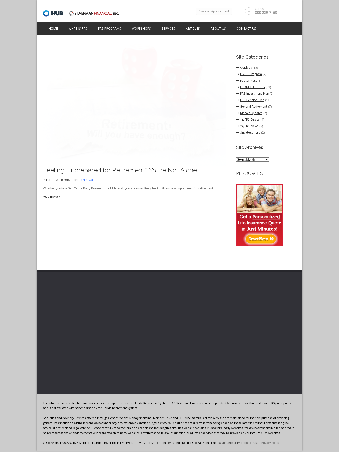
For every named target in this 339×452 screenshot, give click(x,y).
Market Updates (249, 113)
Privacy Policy (270, 443)
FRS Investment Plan (252, 93)
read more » (51, 196)
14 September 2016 (57, 180)
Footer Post (246, 80)
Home (53, 28)
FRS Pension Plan (250, 100)
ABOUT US (218, 28)
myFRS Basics (248, 119)
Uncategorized (248, 132)
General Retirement (251, 106)
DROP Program (249, 74)
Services (168, 28)
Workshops (141, 28)
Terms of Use (250, 443)
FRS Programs (109, 28)
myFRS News (247, 126)
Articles (193, 28)
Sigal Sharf (86, 179)
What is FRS (78, 28)
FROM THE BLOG (250, 87)
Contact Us (246, 28)
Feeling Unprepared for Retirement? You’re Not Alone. (120, 170)
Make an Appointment (214, 11)
